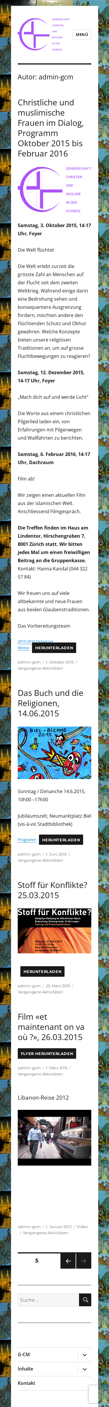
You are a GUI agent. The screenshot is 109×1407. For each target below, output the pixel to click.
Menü (82, 34)
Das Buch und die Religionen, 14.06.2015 (50, 703)
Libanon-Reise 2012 (43, 1097)
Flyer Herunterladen (47, 1053)
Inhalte (25, 1369)
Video (82, 1226)
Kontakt (26, 1383)
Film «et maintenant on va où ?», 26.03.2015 (51, 1026)
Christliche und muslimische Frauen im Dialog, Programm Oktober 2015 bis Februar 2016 (51, 128)
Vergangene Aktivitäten (40, 668)
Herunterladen (54, 648)
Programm (27, 839)
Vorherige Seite (67, 1268)
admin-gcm (29, 662)
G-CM (24, 1354)
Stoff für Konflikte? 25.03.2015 (52, 890)
